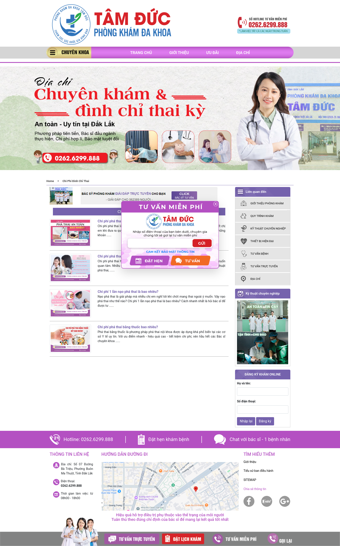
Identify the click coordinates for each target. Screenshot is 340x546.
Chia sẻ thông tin (255, 489)
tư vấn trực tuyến (264, 266)
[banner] (111, 24)
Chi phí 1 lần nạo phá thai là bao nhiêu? (128, 292)
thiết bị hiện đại (262, 241)
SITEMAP (250, 480)
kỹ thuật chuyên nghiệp (268, 228)
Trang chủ (141, 52)
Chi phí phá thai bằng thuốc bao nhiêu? (128, 327)
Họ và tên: (244, 383)
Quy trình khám (262, 216)
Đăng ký (265, 421)
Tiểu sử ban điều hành (258, 470)
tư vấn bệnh (259, 253)
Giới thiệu (179, 52)
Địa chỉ (243, 52)
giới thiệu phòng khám (267, 203)
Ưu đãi (212, 52)
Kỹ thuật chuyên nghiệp (263, 293)
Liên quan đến (256, 192)
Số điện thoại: (246, 401)
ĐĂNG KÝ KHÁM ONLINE (263, 374)
